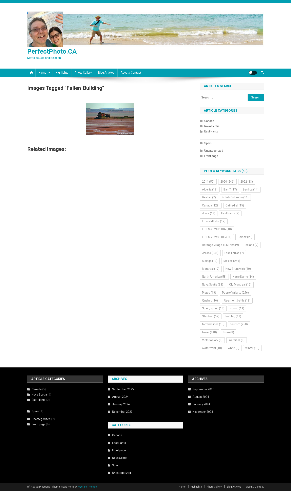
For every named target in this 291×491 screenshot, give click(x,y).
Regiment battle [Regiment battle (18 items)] (237, 300)
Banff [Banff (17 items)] (230, 189)
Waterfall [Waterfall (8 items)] (237, 340)
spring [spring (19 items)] (237, 308)
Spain (208, 143)
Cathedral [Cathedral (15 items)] (235, 205)
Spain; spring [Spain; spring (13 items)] (213, 308)
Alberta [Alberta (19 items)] (209, 189)
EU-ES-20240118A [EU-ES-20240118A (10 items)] (217, 229)
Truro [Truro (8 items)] (228, 332)
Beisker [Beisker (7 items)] (209, 197)
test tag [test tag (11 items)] (233, 316)
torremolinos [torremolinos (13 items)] (213, 324)
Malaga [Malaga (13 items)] (209, 260)
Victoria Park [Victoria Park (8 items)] (212, 340)
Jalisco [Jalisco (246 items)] (210, 253)
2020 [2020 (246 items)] (227, 181)
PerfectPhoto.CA (52, 51)
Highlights (62, 72)
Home (42, 72)
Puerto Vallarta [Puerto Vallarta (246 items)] (235, 292)
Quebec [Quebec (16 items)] (210, 300)
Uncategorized (213, 150)
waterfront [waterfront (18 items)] (212, 348)
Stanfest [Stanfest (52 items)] (210, 316)
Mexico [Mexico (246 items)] (232, 260)
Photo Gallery (83, 72)
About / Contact (131, 72)
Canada (209, 121)
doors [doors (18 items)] (208, 213)
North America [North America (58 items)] (214, 276)
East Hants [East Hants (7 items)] (230, 213)
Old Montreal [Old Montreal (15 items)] (240, 284)
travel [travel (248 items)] (209, 332)
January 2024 (121, 404)
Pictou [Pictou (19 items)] (209, 292)
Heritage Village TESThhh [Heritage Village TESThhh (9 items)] (220, 245)
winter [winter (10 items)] (252, 348)
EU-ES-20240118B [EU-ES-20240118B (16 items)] (217, 237)
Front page (211, 156)
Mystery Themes (87, 486)
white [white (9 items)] (233, 348)
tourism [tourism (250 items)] (239, 324)
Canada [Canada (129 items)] (210, 205)
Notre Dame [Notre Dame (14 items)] (243, 276)
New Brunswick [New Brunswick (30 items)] (238, 268)
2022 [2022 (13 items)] (246, 181)
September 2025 (123, 389)
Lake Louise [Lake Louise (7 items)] (234, 253)
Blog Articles (106, 72)
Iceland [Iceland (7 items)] (251, 245)
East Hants (211, 131)
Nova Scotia (211, 126)
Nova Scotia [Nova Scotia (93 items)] (212, 284)
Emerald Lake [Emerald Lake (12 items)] (213, 221)
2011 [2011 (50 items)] (208, 181)
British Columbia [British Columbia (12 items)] (235, 197)
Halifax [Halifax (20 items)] (245, 237)
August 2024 (120, 396)
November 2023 (122, 411)
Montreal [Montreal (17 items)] (210, 268)
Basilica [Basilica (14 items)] (250, 189)
